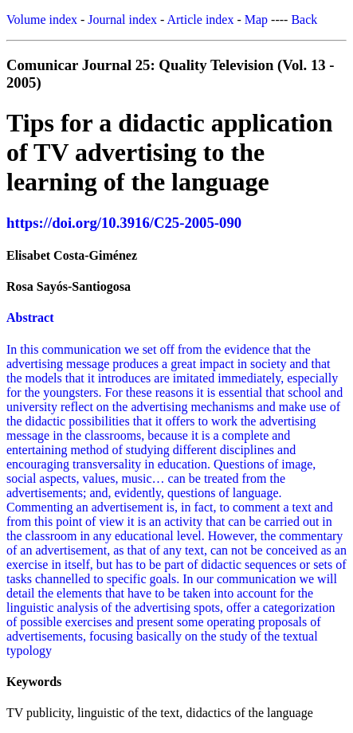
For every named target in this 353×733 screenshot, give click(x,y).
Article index (200, 19)
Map (256, 19)
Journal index (122, 19)
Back (304, 19)
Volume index (41, 19)
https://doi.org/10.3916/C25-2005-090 (123, 222)
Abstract (30, 317)
